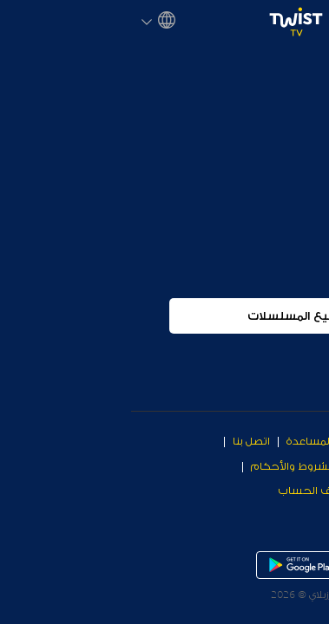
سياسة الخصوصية (276, 490)
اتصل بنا (120, 441)
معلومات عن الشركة (269, 466)
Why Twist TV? (282, 441)
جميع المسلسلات (164, 355)
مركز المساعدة (191, 441)
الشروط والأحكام (161, 466)
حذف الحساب (182, 490)
